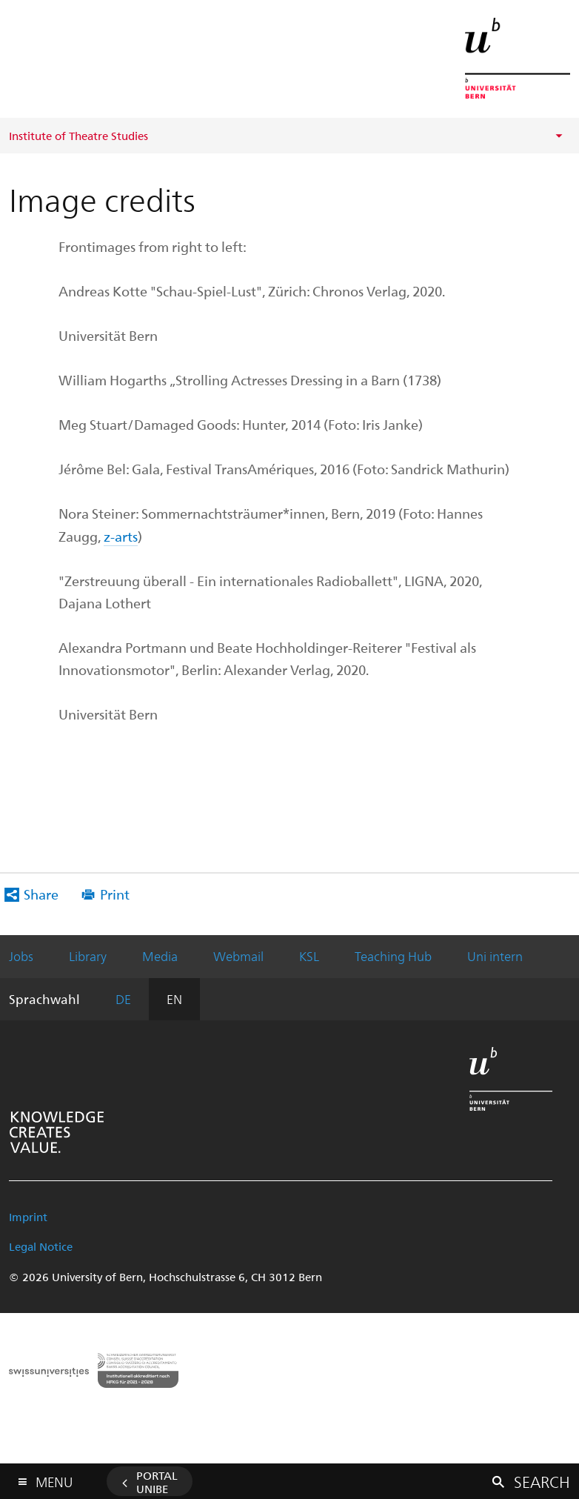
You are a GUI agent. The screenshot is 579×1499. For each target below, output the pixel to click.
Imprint (28, 1216)
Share (41, 894)
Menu (54, 1478)
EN (174, 999)
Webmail (238, 956)
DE (123, 999)
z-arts (121, 536)
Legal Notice (41, 1246)
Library (88, 956)
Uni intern (495, 956)
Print (115, 894)
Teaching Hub (393, 956)
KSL (309, 956)
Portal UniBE (157, 1482)
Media (160, 956)
